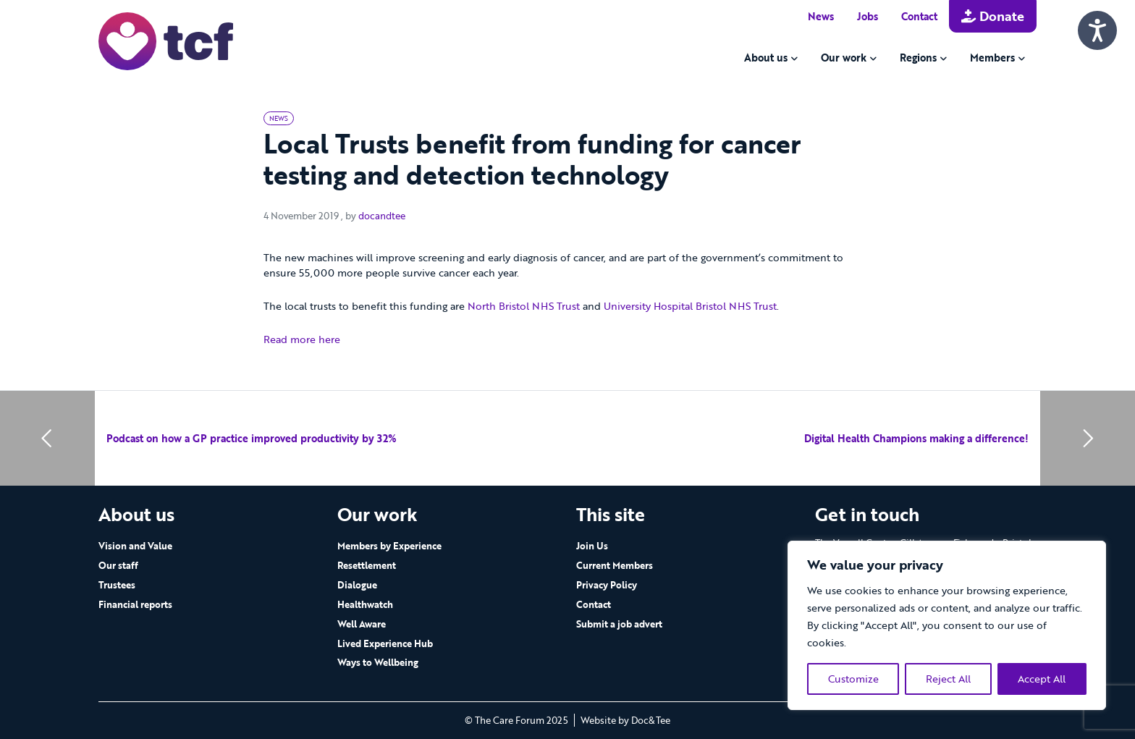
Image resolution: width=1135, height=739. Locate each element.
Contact (919, 16)
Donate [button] (992, 16)
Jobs (867, 16)
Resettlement (366, 565)
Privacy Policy (606, 584)
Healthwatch (365, 604)
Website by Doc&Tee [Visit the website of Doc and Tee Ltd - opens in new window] (625, 720)
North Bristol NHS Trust (524, 305)
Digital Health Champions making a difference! (916, 438)
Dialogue (357, 584)
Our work (843, 57)
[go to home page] (165, 40)
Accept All (1042, 678)
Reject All (948, 678)
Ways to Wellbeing (377, 662)
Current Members (614, 565)
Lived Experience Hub (385, 643)
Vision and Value (135, 545)
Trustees (116, 584)
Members (992, 57)
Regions (918, 57)
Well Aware (361, 623)
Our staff (118, 565)
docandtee (381, 215)
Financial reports (135, 604)
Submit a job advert (619, 623)
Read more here (301, 339)
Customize (853, 678)
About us (766, 57)
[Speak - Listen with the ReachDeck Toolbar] (1097, 30)
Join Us (592, 545)
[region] (947, 625)
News (821, 16)
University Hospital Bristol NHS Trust (690, 305)
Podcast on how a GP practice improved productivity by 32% (251, 438)
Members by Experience (389, 545)
